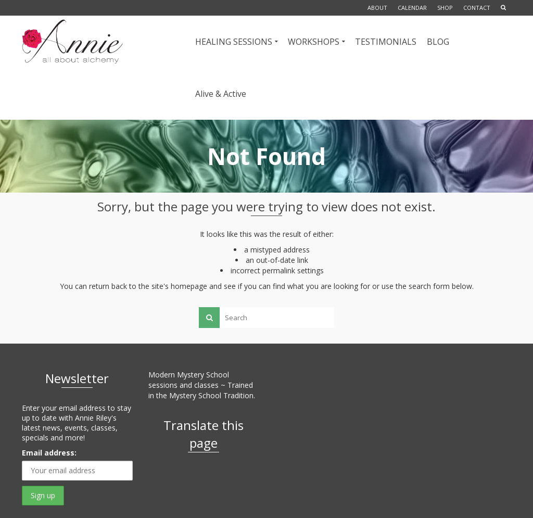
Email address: (49, 453)
